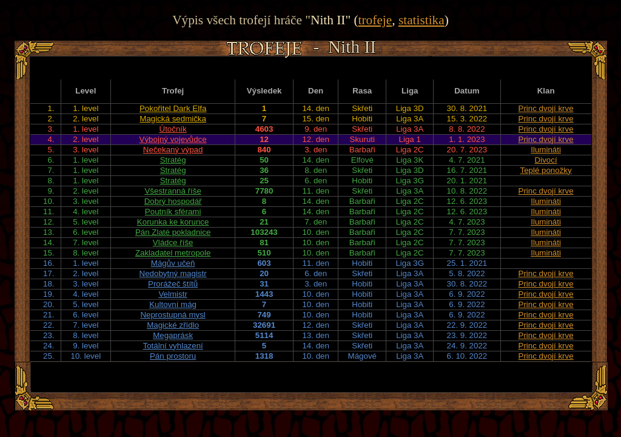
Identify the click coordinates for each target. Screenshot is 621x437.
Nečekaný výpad (173, 149)
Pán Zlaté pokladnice (172, 232)
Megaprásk (173, 335)
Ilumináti (546, 149)
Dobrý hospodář (173, 201)
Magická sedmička (172, 118)
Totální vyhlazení (173, 345)
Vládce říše (173, 242)
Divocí (546, 159)
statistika (421, 20)
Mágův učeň (173, 263)
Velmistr (172, 294)
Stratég (173, 159)
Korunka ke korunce (173, 221)
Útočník (173, 129)
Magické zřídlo (173, 325)
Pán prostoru (173, 356)
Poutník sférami (173, 211)
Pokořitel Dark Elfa (172, 108)
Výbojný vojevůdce (173, 139)
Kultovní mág (172, 304)
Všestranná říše (172, 190)
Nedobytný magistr (173, 273)
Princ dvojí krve (546, 108)
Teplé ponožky (545, 170)
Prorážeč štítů (173, 283)
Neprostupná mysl (172, 314)
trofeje (375, 20)
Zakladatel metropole (172, 252)
